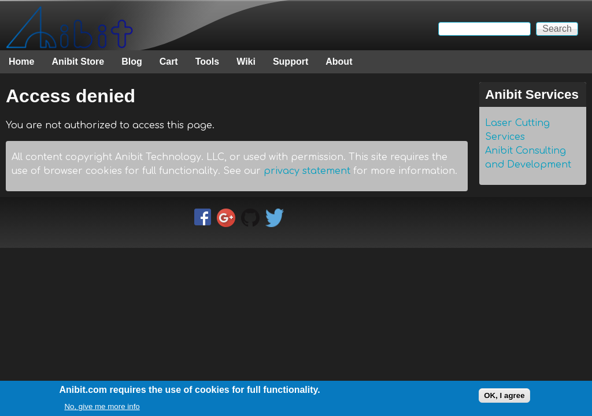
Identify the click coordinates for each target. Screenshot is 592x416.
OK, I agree (504, 397)
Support (290, 61)
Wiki (246, 61)
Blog (131, 61)
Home (21, 61)
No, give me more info (101, 408)
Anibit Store (77, 61)
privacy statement (307, 171)
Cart (169, 61)
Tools (207, 61)
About (338, 61)
